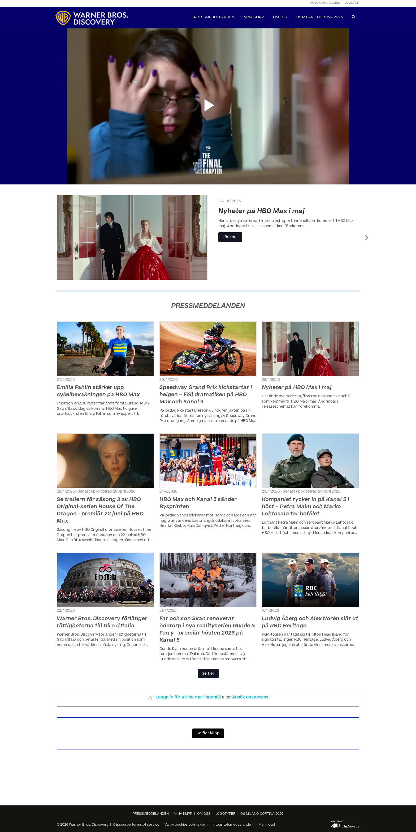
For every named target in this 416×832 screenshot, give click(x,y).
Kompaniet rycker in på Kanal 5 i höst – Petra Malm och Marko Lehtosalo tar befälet (305, 507)
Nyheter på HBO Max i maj (262, 211)
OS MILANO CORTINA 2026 (319, 17)
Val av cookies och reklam (185, 824)
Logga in (352, 3)
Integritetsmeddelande (232, 824)
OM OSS (280, 17)
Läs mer (230, 237)
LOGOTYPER (225, 814)
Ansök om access (325, 3)
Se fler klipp (208, 733)
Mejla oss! (267, 824)
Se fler (208, 674)
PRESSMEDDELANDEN (214, 17)
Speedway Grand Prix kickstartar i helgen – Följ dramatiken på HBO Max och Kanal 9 (205, 395)
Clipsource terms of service (136, 824)
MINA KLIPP (254, 17)
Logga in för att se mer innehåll (188, 698)
